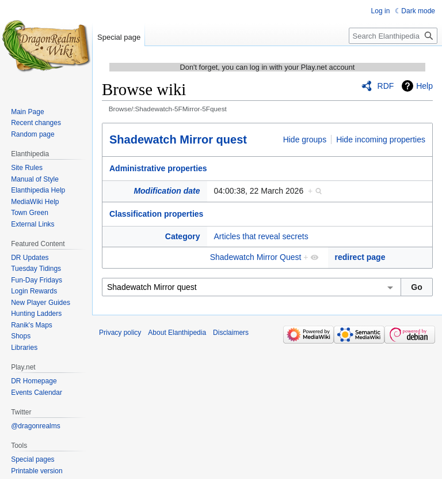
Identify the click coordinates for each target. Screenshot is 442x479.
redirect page (360, 257)
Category (182, 236)
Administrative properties (158, 168)
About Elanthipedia (177, 333)
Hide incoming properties (380, 139)
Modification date (167, 190)
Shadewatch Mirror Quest (256, 257)
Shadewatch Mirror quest (178, 139)
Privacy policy (120, 333)
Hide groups (305, 139)
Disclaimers (231, 333)
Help (424, 85)
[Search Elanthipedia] (393, 36)
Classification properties (156, 213)
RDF (386, 85)
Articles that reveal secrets (261, 236)
